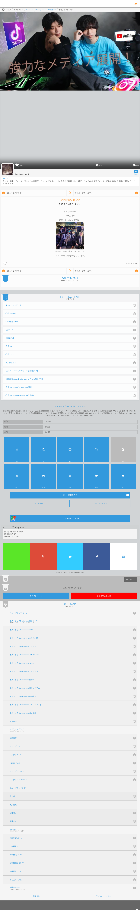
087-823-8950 (14, 536)
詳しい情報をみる (70, 495)
